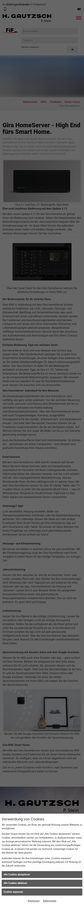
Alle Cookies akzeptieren (17, 874)
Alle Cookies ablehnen (15, 883)
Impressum (34, 900)
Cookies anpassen (13, 891)
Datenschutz (49, 900)
